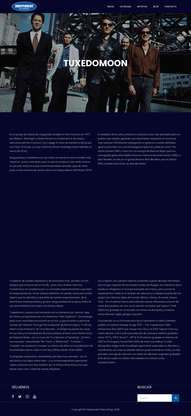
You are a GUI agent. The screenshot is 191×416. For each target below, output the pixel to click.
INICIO (110, 6)
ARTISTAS (142, 6)
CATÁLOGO (125, 6)
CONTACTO (171, 6)
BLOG (156, 6)
